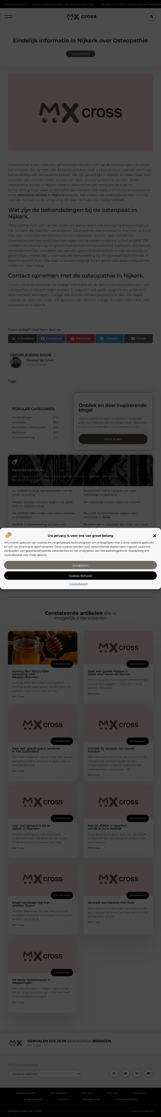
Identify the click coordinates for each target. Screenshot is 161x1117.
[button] (155, 536)
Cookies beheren (80, 575)
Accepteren (80, 565)
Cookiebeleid (78, 583)
